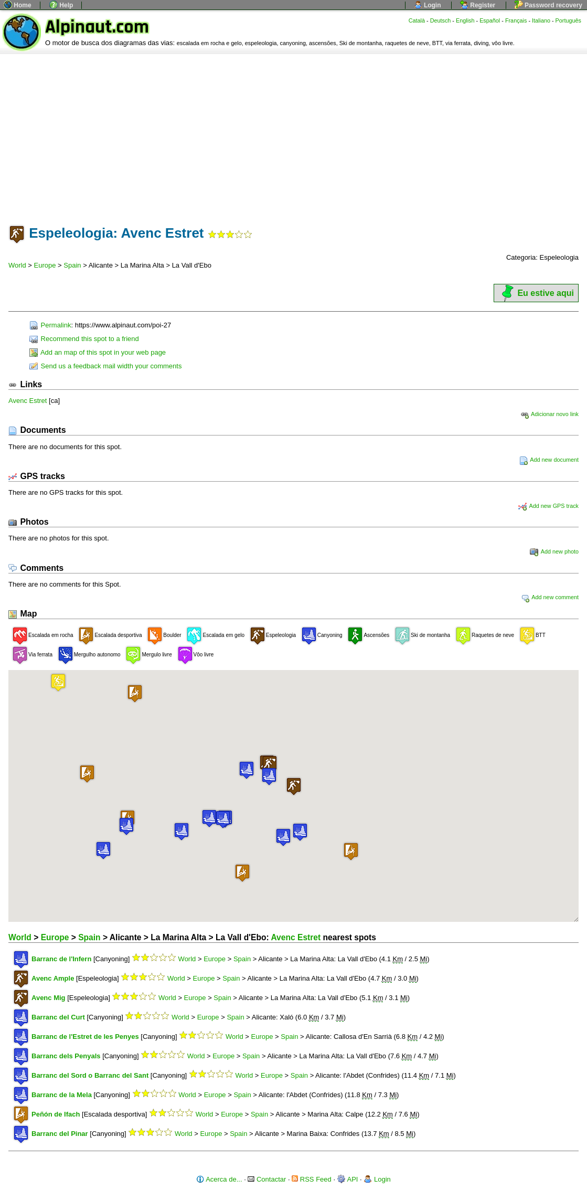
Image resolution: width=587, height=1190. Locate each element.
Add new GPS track (548, 506)
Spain (72, 265)
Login (427, 5)
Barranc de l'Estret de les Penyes (85, 1036)
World (17, 265)
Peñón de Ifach (55, 1114)
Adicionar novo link (549, 414)
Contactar (267, 1179)
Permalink (50, 325)
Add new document (549, 459)
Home (17, 5)
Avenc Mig (48, 998)
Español (489, 20)
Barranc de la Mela (61, 1095)
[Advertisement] (293, 132)
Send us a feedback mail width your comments (105, 366)
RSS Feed (312, 1179)
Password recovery (548, 5)
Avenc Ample (52, 978)
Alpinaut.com (97, 27)
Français (516, 20)
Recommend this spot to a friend (84, 339)
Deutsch (440, 20)
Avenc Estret (27, 401)
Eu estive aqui (536, 293)
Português (568, 20)
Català (417, 20)
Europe (45, 265)
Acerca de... (219, 1179)
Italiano (541, 20)
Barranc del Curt (58, 1017)
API (347, 1179)
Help (61, 5)
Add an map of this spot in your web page (97, 352)
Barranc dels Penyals (66, 1056)
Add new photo (554, 551)
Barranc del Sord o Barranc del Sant (89, 1075)
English (465, 20)
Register (477, 5)
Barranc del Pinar (59, 1134)
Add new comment (550, 597)
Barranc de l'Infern (61, 959)
